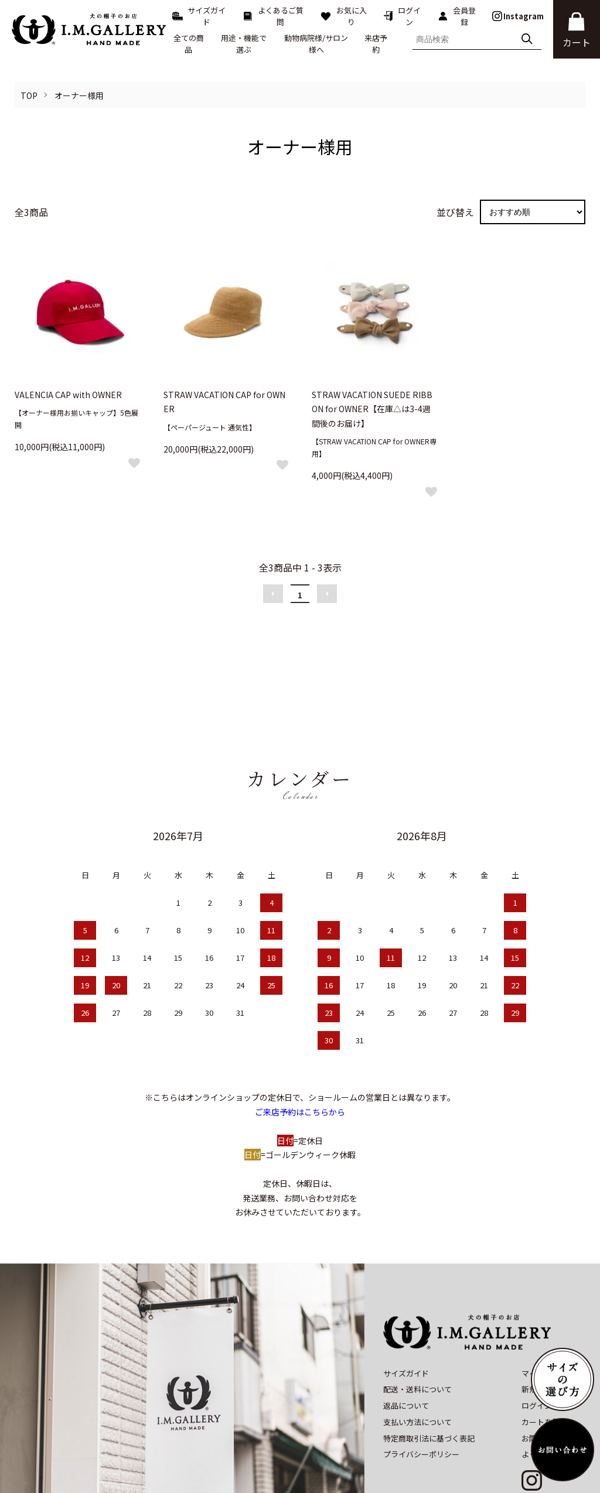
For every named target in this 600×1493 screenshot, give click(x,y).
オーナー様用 (79, 95)
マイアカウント (548, 1321)
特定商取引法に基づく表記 (429, 1386)
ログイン (402, 16)
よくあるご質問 (273, 16)
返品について (406, 1354)
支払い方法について (417, 1370)
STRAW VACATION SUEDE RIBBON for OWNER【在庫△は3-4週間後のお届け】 (372, 409)
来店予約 (375, 43)
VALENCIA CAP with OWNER (68, 394)
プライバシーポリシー (421, 1403)
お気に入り (343, 16)
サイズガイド (199, 16)
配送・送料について (417, 1338)
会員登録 (457, 16)
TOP (29, 95)
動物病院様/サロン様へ (316, 43)
